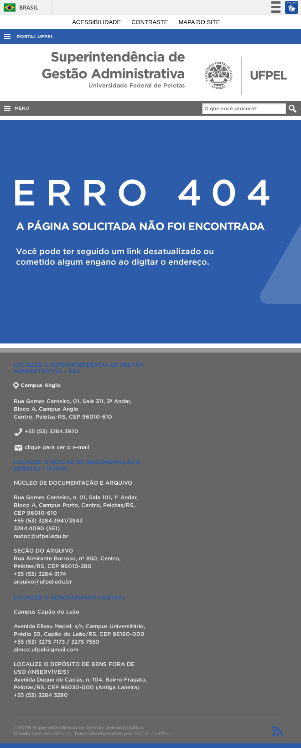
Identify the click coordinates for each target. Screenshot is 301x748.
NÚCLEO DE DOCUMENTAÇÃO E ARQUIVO (74, 483)
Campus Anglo (37, 385)
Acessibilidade (97, 22)
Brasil (19, 7)
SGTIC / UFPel (152, 733)
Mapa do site (199, 22)
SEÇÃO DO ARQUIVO (43, 550)
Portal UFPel (35, 36)
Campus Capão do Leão (46, 612)
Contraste (150, 22)
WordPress (57, 733)
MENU (16, 108)
